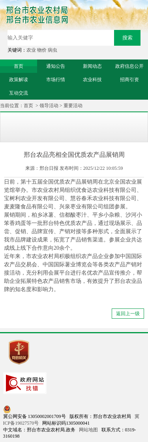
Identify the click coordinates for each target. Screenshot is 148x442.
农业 (31, 50)
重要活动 (73, 105)
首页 (28, 105)
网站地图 (88, 430)
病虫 (52, 50)
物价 (42, 50)
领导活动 (48, 105)
